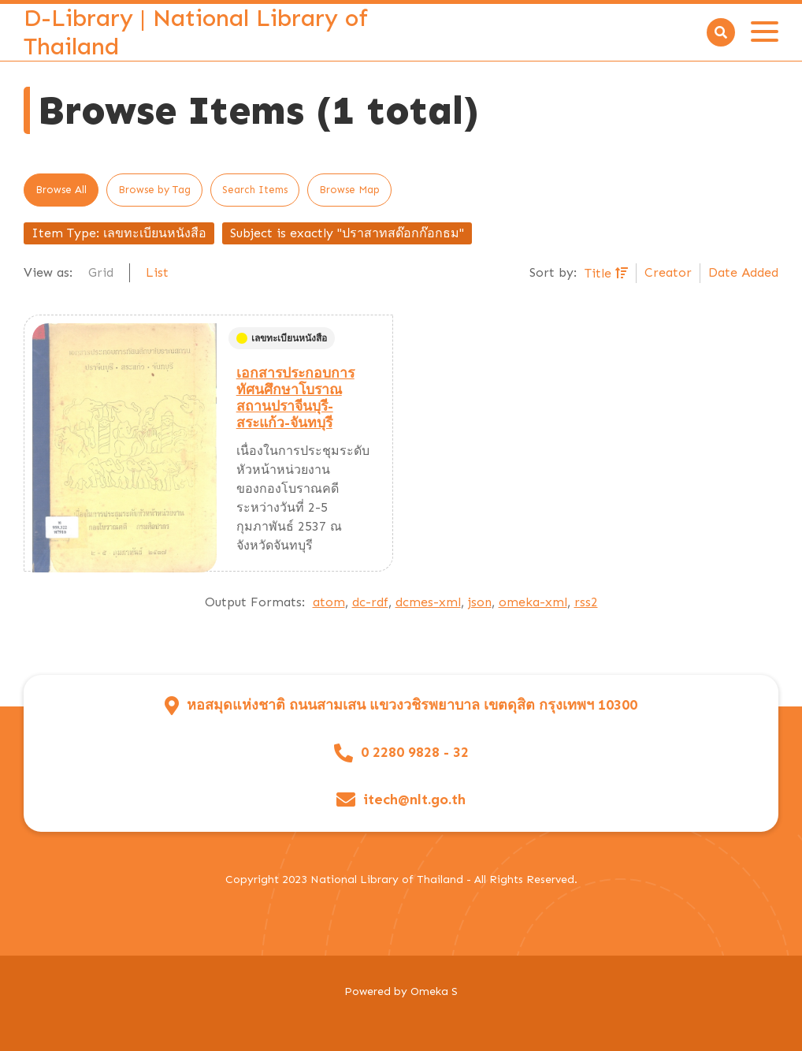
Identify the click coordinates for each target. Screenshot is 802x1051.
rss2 (586, 601)
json (480, 601)
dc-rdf (370, 601)
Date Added (743, 272)
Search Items (255, 190)
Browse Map (349, 190)
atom (329, 601)
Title (600, 273)
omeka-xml (533, 601)
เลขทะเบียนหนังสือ (281, 338)
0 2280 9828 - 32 (415, 752)
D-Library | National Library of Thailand (196, 32)
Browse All (61, 190)
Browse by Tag (154, 190)
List (157, 272)
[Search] (721, 32)
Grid (100, 272)
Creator (668, 272)
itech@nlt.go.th (414, 800)
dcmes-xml (428, 601)
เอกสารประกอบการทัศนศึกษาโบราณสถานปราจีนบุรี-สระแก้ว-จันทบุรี (295, 397)
